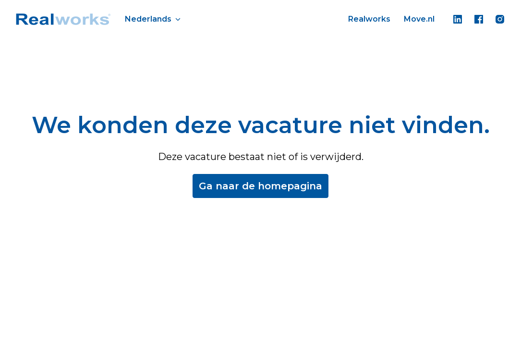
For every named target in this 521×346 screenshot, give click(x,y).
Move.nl (419, 19)
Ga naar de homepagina (260, 186)
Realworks (369, 19)
